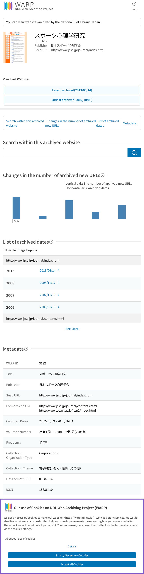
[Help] (102, 175)
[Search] (134, 152)
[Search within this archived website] (65, 152)
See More (72, 328)
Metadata (129, 123)
